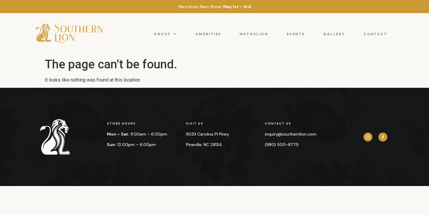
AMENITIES (208, 34)
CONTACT (375, 34)
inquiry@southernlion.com (290, 134)
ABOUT (165, 34)
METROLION (254, 34)
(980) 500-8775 (282, 144)
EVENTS (296, 34)
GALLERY (334, 34)
